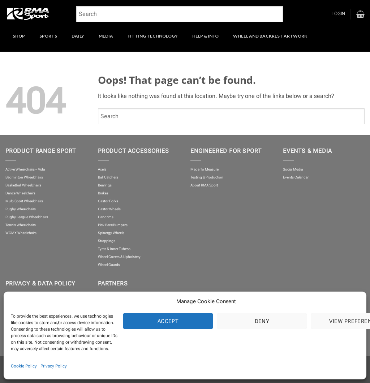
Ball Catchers (108, 177)
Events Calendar (296, 177)
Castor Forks (108, 201)
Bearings (105, 185)
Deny (262, 321)
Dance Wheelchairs (20, 193)
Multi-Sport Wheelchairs (24, 201)
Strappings (106, 241)
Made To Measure (204, 169)
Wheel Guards (109, 265)
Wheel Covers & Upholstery (119, 257)
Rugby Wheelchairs (20, 209)
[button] (338, 14)
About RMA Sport (204, 185)
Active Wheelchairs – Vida (25, 169)
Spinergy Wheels (111, 233)
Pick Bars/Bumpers (113, 225)
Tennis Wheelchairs (20, 225)
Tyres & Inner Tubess (114, 249)
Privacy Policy (53, 366)
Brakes (103, 193)
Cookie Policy (24, 366)
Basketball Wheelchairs (23, 185)
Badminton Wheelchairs (24, 177)
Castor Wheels (109, 209)
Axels (102, 169)
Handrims (105, 217)
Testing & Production (206, 177)
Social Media (293, 169)
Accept (168, 321)
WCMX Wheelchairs (20, 233)
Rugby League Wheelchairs (26, 217)
